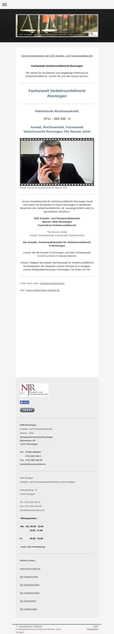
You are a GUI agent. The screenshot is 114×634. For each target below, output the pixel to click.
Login (95, 626)
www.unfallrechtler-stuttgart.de (43, 290)
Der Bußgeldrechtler (29, 585)
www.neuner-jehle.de (30, 568)
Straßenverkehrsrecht (52, 283)
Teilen (24, 402)
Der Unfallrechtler (28, 609)
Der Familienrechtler (30, 593)
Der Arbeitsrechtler (29, 576)
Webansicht (92, 629)
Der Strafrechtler (28, 601)
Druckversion (24, 626)
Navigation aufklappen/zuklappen (57, 4)
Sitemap (38, 626)
